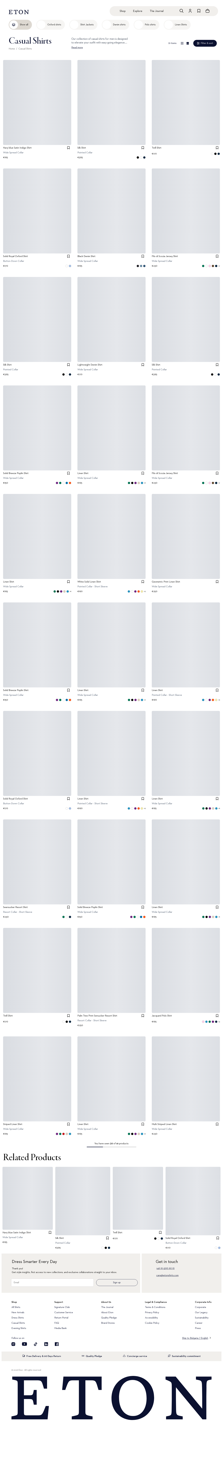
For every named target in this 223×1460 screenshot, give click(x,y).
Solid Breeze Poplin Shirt (15, 473)
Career (198, 1323)
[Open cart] (207, 11)
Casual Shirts (25, 49)
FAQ (56, 1323)
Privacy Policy (152, 1312)
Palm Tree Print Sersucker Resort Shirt (97, 1016)
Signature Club (62, 1307)
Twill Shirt (156, 148)
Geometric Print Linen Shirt (166, 582)
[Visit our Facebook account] (57, 1344)
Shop (123, 11)
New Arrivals (17, 1312)
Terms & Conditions (155, 1307)
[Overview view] (182, 43)
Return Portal (61, 1318)
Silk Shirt (81, 148)
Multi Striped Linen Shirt (164, 1124)
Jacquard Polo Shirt (162, 1016)
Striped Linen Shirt (12, 1124)
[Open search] (181, 11)
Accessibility (151, 1318)
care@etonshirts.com (167, 1275)
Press (198, 1328)
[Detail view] (187, 43)
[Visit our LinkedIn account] (46, 1344)
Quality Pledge (109, 1318)
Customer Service (63, 1312)
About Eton (107, 1312)
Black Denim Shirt (86, 256)
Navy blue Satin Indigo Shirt (17, 148)
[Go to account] (190, 11)
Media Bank (60, 1328)
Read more (77, 47)
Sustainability (201, 1318)
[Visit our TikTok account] (35, 1344)
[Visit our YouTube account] (24, 1344)
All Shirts (15, 1307)
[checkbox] (68, 148)
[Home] (111, 1398)
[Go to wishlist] (199, 11)
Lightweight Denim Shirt (89, 365)
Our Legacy (201, 1312)
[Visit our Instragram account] (13, 1344)
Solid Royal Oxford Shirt (15, 256)
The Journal (157, 11)
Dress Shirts (17, 1318)
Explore (137, 11)
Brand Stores (108, 1323)
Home (12, 49)
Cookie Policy (152, 1323)
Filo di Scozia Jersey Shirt (165, 256)
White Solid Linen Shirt (89, 582)
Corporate (200, 1307)
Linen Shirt (82, 473)
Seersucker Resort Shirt (15, 907)
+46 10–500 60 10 (165, 1268)
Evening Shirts (18, 1328)
